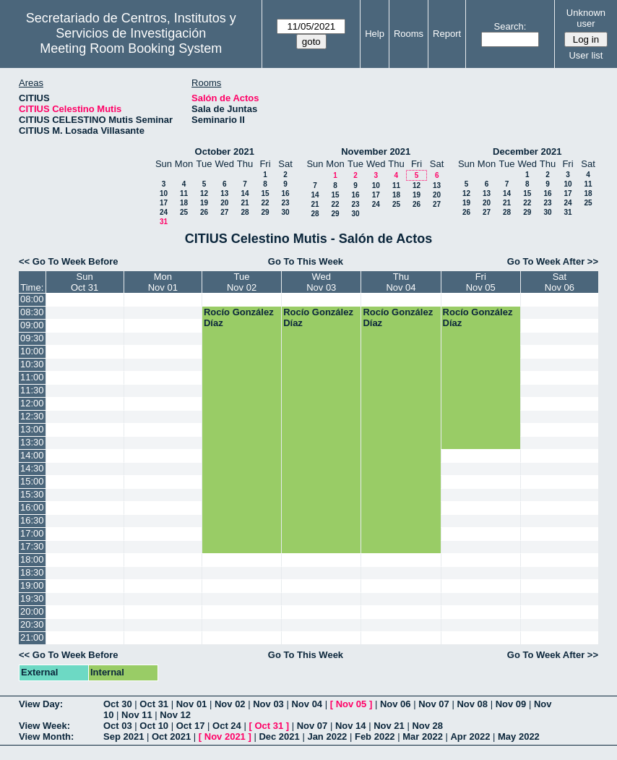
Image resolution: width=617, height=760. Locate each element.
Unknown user (585, 18)
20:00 (32, 611)
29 (265, 212)
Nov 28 (427, 725)
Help (374, 33)
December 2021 (527, 151)
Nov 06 (395, 704)
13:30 (32, 442)
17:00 (32, 533)
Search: (510, 26)
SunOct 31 (84, 282)
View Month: (46, 736)
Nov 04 (306, 704)
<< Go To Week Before (68, 261)
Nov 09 (511, 704)
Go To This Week (305, 261)
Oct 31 (153, 704)
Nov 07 (433, 704)
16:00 (32, 507)
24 (164, 212)
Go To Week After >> (552, 261)
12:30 (32, 416)
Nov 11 (136, 714)
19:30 (32, 598)
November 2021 (375, 151)
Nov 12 (175, 714)
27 (224, 212)
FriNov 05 (481, 282)
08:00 (32, 299)
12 (204, 193)
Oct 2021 (171, 736)
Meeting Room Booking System (131, 48)
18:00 (32, 559)
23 (285, 203)
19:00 (32, 585)
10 (164, 193)
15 (265, 193)
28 (245, 212)
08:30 (32, 312)
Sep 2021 (123, 736)
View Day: (41, 704)
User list (586, 55)
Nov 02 (230, 704)
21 (245, 203)
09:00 (32, 325)
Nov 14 (350, 725)
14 (245, 193)
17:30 (32, 546)
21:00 (32, 637)
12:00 (32, 403)
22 (265, 203)
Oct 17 (190, 725)
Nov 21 (389, 725)
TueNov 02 (241, 282)
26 (204, 212)
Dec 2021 (279, 736)
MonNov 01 (163, 282)
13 (224, 193)
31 (164, 222)
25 (184, 212)
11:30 (32, 390)
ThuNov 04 (400, 282)
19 (204, 203)
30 (285, 212)
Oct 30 (117, 704)
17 (164, 203)
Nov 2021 (225, 736)
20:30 (32, 624)
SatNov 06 (559, 282)
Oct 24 (226, 725)
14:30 (32, 468)
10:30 (32, 364)
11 (184, 193)
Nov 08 (472, 704)
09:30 (32, 338)
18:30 (32, 572)
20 (224, 203)
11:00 (32, 377)
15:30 (32, 494)
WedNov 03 (321, 282)
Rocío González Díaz (239, 317)
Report (447, 33)
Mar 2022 (422, 736)
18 (184, 203)
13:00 (32, 429)
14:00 (32, 455)
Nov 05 (351, 704)
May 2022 (519, 736)
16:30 (32, 520)
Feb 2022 (375, 736)
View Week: (44, 725)
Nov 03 (268, 704)
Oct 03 (117, 725)
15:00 (32, 481)
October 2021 (224, 151)
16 (285, 193)
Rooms (408, 33)
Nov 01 (191, 704)
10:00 (32, 351)
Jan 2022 (327, 736)
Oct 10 (153, 725)
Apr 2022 (470, 736)
